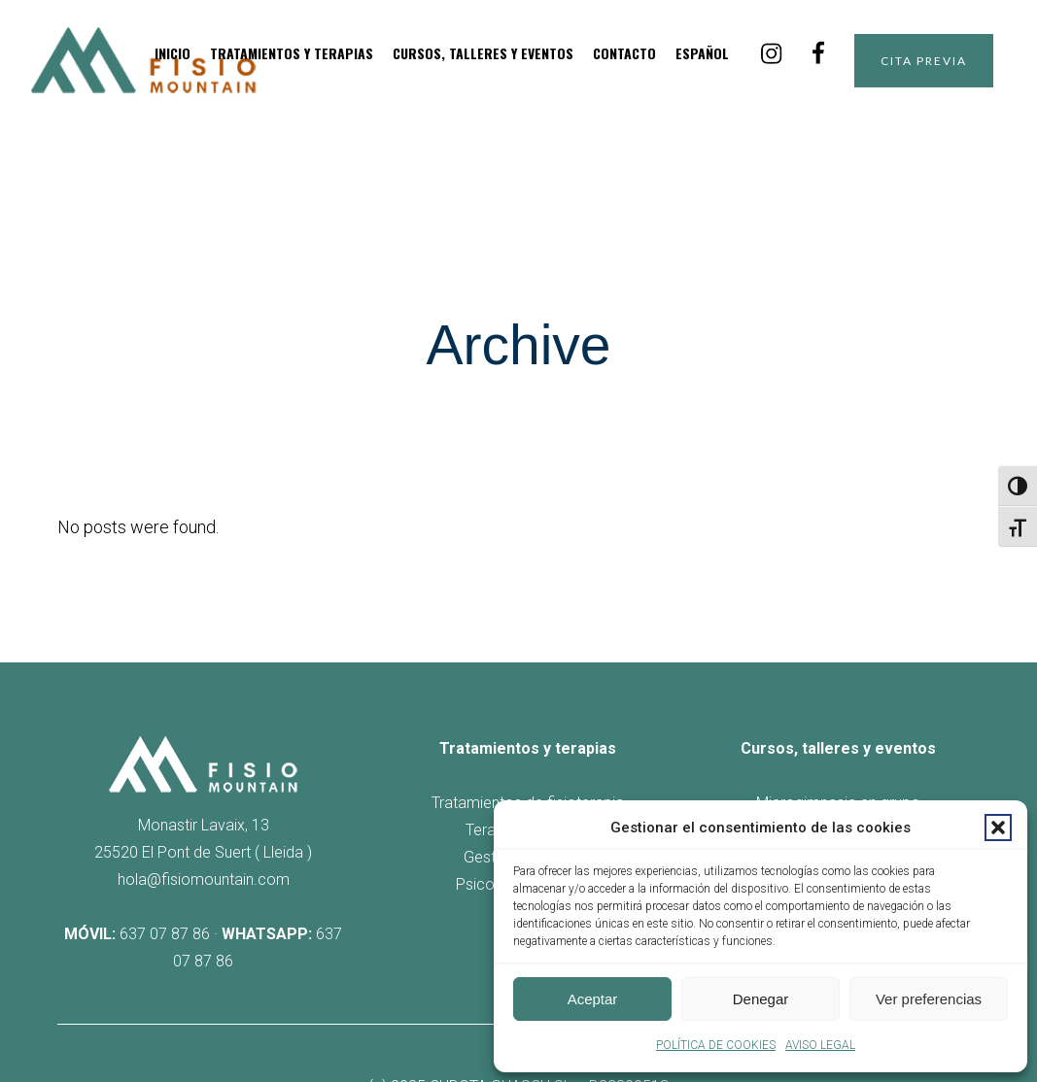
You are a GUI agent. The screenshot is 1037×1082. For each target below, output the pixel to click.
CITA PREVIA (907, 60)
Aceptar (593, 999)
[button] (998, 827)
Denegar (761, 999)
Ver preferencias (929, 999)
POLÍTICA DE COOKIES (716, 1045)
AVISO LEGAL (820, 1045)
